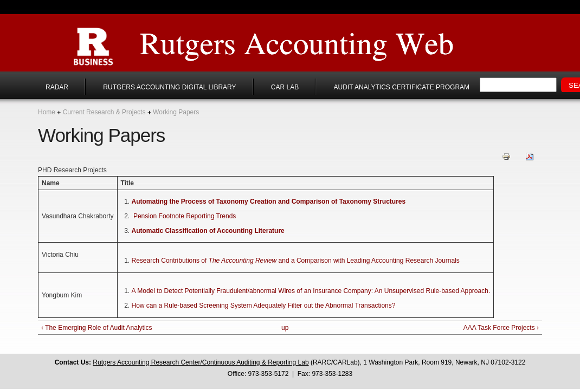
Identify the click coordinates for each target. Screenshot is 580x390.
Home (46, 112)
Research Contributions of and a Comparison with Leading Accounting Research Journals (296, 260)
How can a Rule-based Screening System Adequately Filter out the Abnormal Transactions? (264, 305)
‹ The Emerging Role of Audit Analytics (96, 327)
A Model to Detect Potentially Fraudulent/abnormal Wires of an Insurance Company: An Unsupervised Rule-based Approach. (311, 291)
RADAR (57, 87)
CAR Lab (285, 87)
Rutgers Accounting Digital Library (169, 87)
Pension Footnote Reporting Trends (184, 216)
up (284, 327)
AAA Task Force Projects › (501, 327)
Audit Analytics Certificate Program (401, 87)
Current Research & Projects (104, 112)
